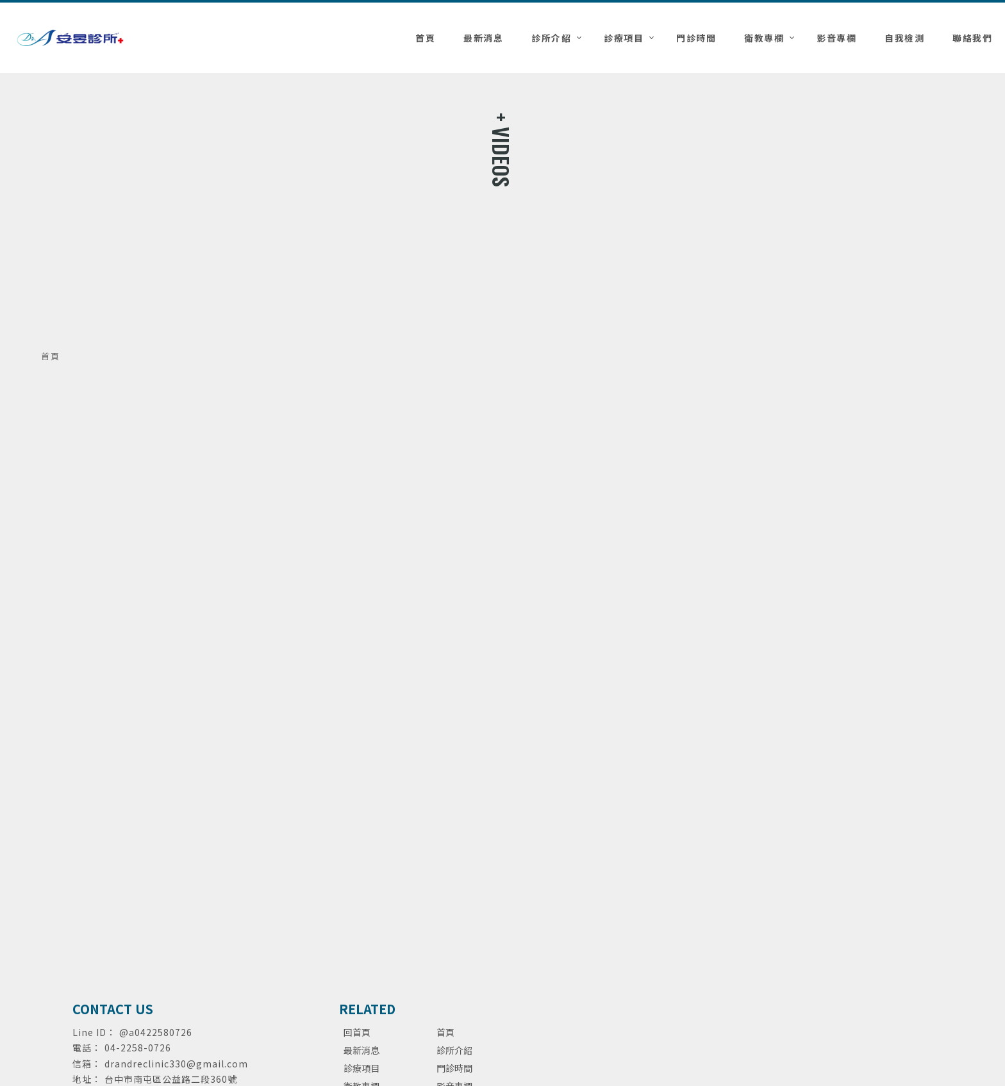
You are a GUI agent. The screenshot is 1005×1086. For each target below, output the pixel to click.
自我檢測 (904, 37)
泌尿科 (356, 958)
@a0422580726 (155, 1032)
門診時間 (696, 37)
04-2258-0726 (137, 1047)
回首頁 (357, 1032)
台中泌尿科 (483, 958)
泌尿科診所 (438, 958)
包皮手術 (644, 958)
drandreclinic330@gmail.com (176, 1063)
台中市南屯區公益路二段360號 (170, 1079)
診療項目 (624, 37)
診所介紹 (551, 37)
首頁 (425, 37)
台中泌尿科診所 (596, 958)
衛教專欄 (764, 37)
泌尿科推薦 (393, 958)
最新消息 (483, 37)
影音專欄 (836, 37)
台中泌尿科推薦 (536, 958)
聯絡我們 (972, 37)
